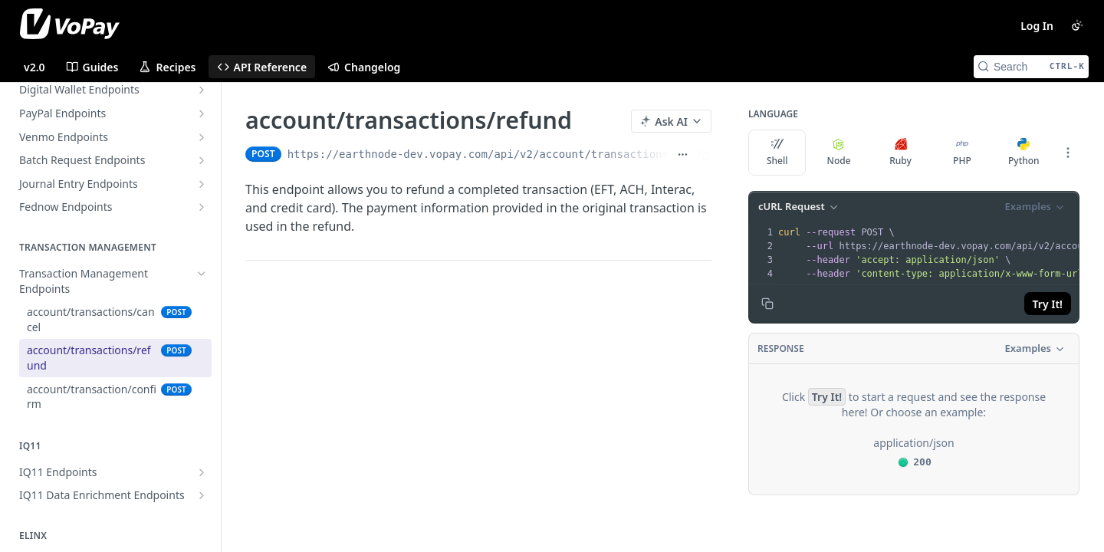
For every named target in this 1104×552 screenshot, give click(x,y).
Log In (1036, 25)
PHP (962, 152)
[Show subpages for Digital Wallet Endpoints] (202, 90)
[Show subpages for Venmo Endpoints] (202, 137)
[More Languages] (1067, 152)
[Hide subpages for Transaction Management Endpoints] (202, 274)
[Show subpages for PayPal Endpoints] (202, 113)
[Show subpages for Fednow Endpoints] (202, 207)
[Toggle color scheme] (1077, 25)
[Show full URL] (683, 154)
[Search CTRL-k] (1031, 66)
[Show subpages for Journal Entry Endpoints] (202, 184)
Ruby (900, 152)
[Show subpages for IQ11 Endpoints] (202, 472)
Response (780, 348)
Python (1024, 152)
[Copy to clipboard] (767, 303)
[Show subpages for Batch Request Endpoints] (202, 160)
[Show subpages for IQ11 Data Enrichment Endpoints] (202, 495)
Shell (777, 152)
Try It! (1048, 304)
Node (839, 152)
